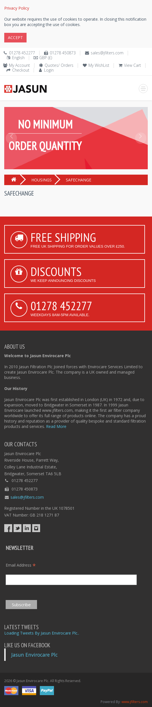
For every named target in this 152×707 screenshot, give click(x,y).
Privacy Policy (16, 8)
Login (49, 70)
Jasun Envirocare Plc (34, 654)
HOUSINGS (41, 180)
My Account (19, 65)
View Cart (132, 65)
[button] (11, 150)
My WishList (98, 65)
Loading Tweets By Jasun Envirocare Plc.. (41, 633)
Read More (56, 426)
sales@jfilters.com (107, 52)
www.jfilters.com (134, 701)
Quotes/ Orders (59, 65)
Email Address (21, 565)
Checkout (20, 70)
